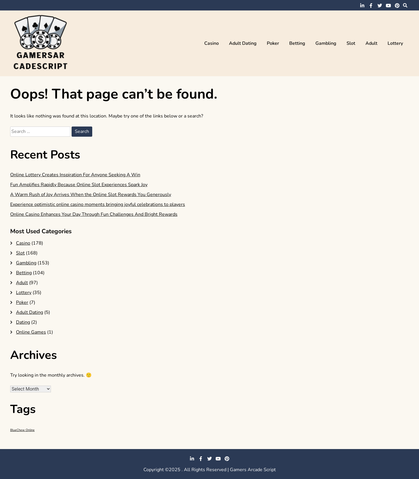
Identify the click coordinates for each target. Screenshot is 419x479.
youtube (388, 5)
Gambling (325, 43)
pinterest (397, 5)
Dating (23, 322)
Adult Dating (243, 43)
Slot (351, 43)
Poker (273, 43)
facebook (371, 5)
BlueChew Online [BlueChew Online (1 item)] (22, 430)
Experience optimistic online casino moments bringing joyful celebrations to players (97, 204)
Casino (211, 43)
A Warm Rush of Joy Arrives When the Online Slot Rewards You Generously (90, 194)
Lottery (395, 43)
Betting (297, 43)
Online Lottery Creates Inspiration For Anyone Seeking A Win (75, 175)
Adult (371, 43)
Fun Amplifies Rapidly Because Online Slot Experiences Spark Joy (79, 184)
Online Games (31, 332)
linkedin (362, 5)
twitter (380, 5)
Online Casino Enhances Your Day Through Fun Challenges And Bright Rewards (93, 214)
